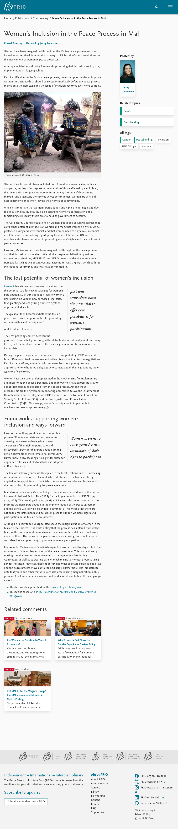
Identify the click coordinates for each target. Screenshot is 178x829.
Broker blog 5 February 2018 (66, 587)
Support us (97, 812)
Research (9, 286)
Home (8, 18)
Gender (127, 111)
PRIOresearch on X (149, 782)
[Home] (14, 7)
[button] (170, 7)
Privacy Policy (142, 814)
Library (95, 792)
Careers (95, 787)
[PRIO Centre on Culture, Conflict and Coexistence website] (127, 760)
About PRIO (98, 779)
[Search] (156, 7)
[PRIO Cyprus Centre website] (50, 760)
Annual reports (99, 783)
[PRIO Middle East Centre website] (100, 760)
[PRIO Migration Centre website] (151, 760)
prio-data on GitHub (150, 803)
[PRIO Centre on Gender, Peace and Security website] (74, 760)
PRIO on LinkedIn (148, 797)
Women (146, 146)
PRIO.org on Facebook (151, 776)
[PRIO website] (27, 760)
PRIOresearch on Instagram (154, 787)
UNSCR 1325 (129, 146)
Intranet (95, 804)
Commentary (40, 18)
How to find (98, 796)
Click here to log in (145, 810)
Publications (22, 18)
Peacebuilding (131, 122)
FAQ (93, 808)
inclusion (163, 139)
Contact (95, 800)
